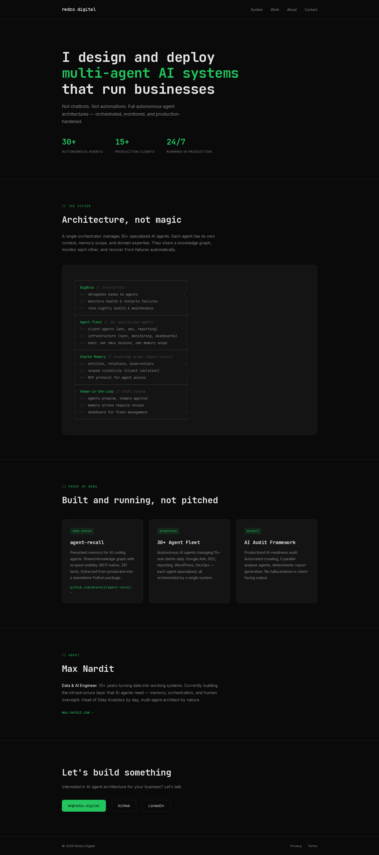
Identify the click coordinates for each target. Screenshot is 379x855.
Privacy (296, 846)
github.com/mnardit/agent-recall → (100, 590)
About (292, 9)
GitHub (124, 806)
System (257, 9)
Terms (312, 846)
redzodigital (79, 9)
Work (275, 9)
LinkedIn (156, 806)
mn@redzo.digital (84, 806)
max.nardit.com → (78, 712)
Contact (311, 9)
